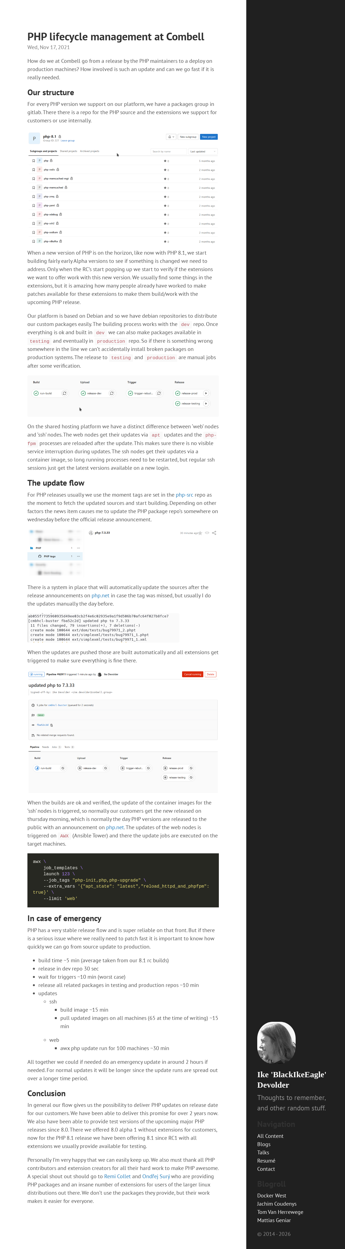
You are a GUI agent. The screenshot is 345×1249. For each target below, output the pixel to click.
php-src (184, 494)
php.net (100, 595)
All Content (270, 1136)
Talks (263, 1152)
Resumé (266, 1160)
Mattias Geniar (274, 1220)
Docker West (271, 1195)
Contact (266, 1168)
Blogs (263, 1144)
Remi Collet (117, 1176)
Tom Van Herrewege (280, 1212)
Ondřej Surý (156, 1176)
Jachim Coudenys (276, 1203)
